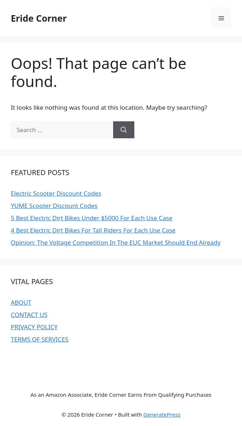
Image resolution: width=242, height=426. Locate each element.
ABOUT (21, 302)
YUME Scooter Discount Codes (54, 205)
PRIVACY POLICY (34, 327)
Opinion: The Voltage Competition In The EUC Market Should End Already (115, 242)
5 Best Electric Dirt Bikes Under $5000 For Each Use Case (91, 218)
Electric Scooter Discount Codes (56, 193)
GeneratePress (161, 414)
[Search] (123, 130)
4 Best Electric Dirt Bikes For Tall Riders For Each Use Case (93, 230)
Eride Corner (39, 18)
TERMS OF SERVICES (39, 339)
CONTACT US (29, 314)
